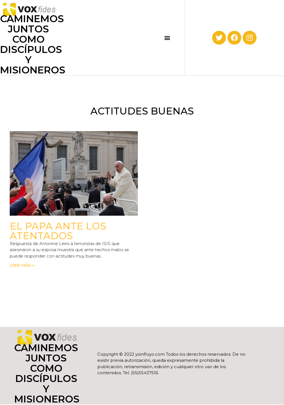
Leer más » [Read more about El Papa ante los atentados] (22, 265)
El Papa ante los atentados (58, 231)
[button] (167, 37)
